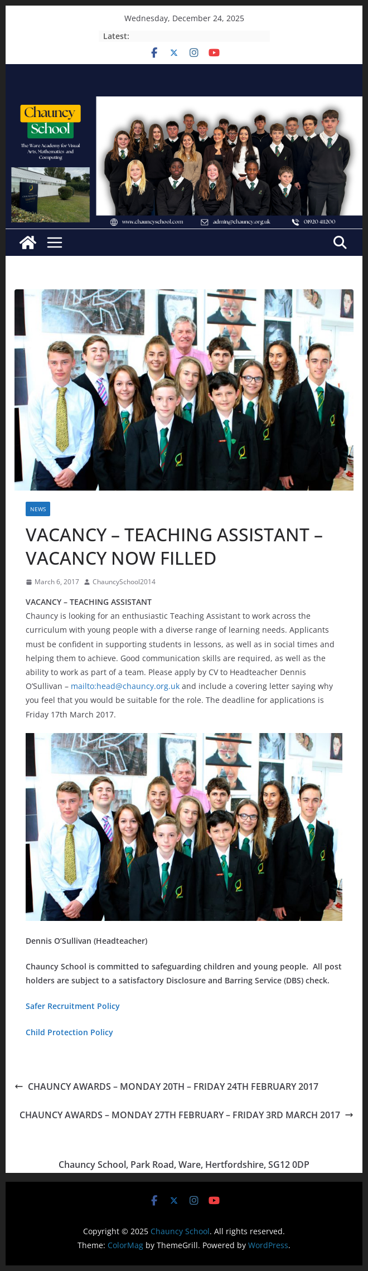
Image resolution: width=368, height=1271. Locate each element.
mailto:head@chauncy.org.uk (125, 686)
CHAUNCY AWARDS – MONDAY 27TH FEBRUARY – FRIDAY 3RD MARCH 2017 (187, 1115)
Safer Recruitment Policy (73, 1006)
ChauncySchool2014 (124, 581)
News (38, 509)
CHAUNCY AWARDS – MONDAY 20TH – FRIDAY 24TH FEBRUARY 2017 (166, 1086)
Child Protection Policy (69, 1032)
